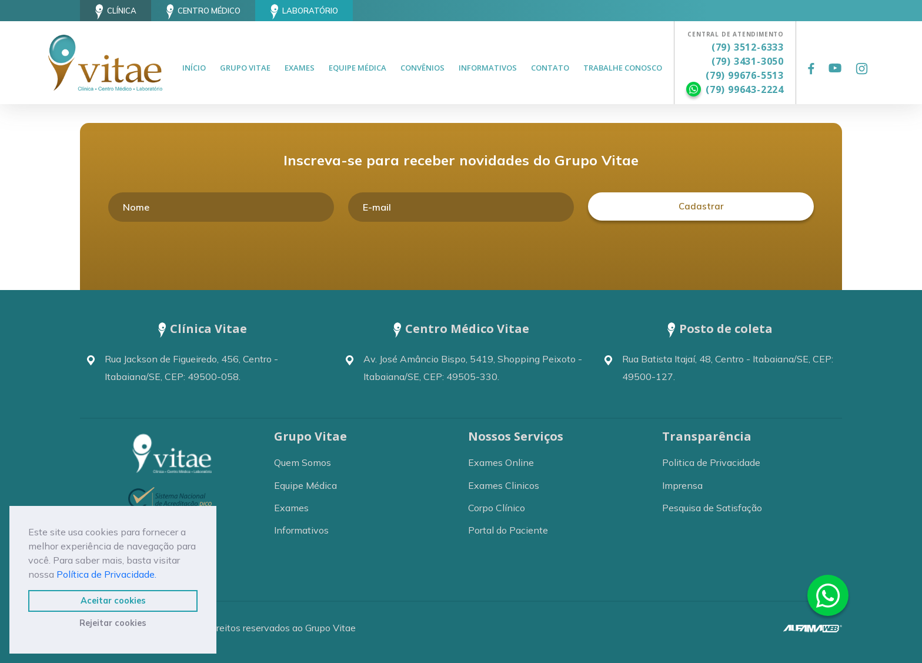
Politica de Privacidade (711, 462)
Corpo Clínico (496, 508)
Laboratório (304, 12)
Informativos (488, 67)
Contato (550, 67)
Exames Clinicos (503, 485)
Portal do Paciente (508, 530)
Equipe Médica (357, 67)
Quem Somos (302, 462)
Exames (300, 67)
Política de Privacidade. (106, 574)
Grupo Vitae (245, 67)
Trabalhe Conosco (622, 67)
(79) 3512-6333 (747, 47)
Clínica (115, 12)
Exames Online (501, 462)
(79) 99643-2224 (745, 89)
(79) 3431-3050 (747, 61)
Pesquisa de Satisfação (712, 508)
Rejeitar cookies (112, 623)
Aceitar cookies (113, 600)
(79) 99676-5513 (745, 75)
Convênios (422, 67)
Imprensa (682, 485)
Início (194, 67)
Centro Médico (203, 12)
